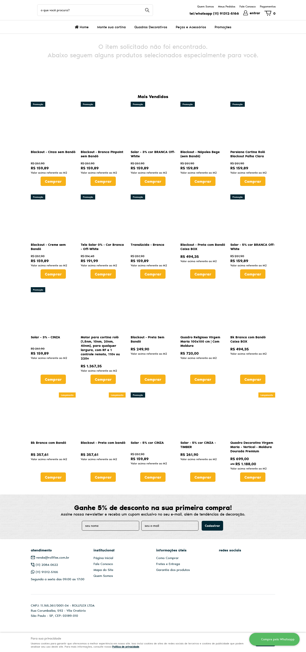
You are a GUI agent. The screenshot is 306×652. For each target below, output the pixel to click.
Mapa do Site (103, 569)
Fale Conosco (247, 6)
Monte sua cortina (111, 26)
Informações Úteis (171, 550)
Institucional (104, 550)
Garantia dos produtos (173, 569)
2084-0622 (47, 564)
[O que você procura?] (147, 10)
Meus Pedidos (226, 6)
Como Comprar (167, 557)
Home (84, 26)
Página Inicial (103, 557)
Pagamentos (268, 6)
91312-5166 (226, 13)
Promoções (223, 26)
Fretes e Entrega (168, 563)
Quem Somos (205, 6)
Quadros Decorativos (150, 26)
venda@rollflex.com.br (52, 557)
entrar (255, 12)
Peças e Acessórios (191, 26)
